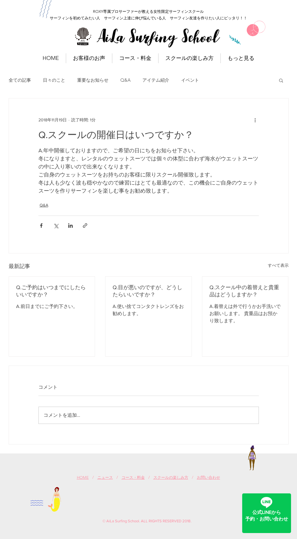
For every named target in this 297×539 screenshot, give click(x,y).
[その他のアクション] (255, 119)
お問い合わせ (208, 477)
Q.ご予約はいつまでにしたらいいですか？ (51, 291)
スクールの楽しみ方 (170, 477)
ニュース (105, 477)
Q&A (125, 80)
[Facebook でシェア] (41, 225)
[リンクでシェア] (85, 225)
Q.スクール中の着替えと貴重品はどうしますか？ (244, 291)
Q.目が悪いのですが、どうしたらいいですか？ (147, 291)
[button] (281, 80)
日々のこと (54, 80)
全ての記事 (20, 80)
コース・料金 (133, 477)
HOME (83, 477)
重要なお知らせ (92, 80)
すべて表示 (278, 265)
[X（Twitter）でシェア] (56, 225)
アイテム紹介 (155, 80)
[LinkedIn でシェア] (70, 225)
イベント (190, 80)
